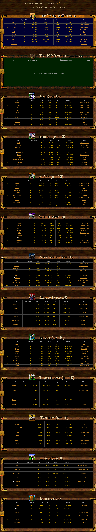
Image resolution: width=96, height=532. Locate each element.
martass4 (17, 526)
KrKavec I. (19, 235)
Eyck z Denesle (17, 115)
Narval (16, 270)
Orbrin (18, 105)
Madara (20, 162)
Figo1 (13, 22)
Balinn (17, 519)
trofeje (59, 3)
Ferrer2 (14, 400)
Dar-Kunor (14, 395)
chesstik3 (15, 324)
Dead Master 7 (17, 438)
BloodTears (19, 145)
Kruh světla (84, 22)
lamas (14, 27)
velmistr (15, 304)
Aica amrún (84, 519)
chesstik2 (14, 404)
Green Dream (84, 39)
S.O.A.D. (84, 424)
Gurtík (17, 200)
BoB (84, 32)
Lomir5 (17, 117)
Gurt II (16, 280)
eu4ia (13, 36)
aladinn (14, 24)
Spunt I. (19, 157)
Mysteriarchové (83, 312)
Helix (13, 32)
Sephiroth (20, 152)
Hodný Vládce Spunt (19, 245)
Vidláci (84, 119)
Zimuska (17, 119)
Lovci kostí (84, 44)
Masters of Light (83, 515)
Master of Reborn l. (18, 159)
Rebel (19, 155)
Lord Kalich (19, 150)
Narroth (19, 242)
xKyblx (17, 353)
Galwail (16, 312)
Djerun (17, 424)
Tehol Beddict (17, 195)
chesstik (17, 285)
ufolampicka (16, 469)
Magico (17, 356)
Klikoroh (17, 278)
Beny (14, 390)
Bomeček (19, 164)
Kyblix (17, 363)
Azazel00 (14, 44)
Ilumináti (84, 353)
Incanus (17, 122)
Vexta (17, 435)
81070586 (17, 197)
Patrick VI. (17, 365)
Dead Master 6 (16, 282)
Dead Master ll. (17, 522)
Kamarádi (83, 268)
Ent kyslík (17, 481)
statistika (67, 3)
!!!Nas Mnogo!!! (84, 143)
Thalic (16, 273)
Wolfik (17, 107)
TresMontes (18, 427)
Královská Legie (84, 147)
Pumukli (17, 205)
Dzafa (20, 237)
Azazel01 (17, 112)
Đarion (19, 230)
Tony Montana (17, 124)
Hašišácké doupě (83, 316)
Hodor (16, 275)
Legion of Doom (84, 24)
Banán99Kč (15, 320)
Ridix (17, 446)
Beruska (16, 316)
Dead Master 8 (17, 361)
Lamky (84, 200)
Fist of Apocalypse (83, 273)
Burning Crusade (84, 242)
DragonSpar (18, 147)
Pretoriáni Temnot (83, 280)
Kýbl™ (18, 432)
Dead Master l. (17, 202)
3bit (17, 485)
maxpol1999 (17, 193)
